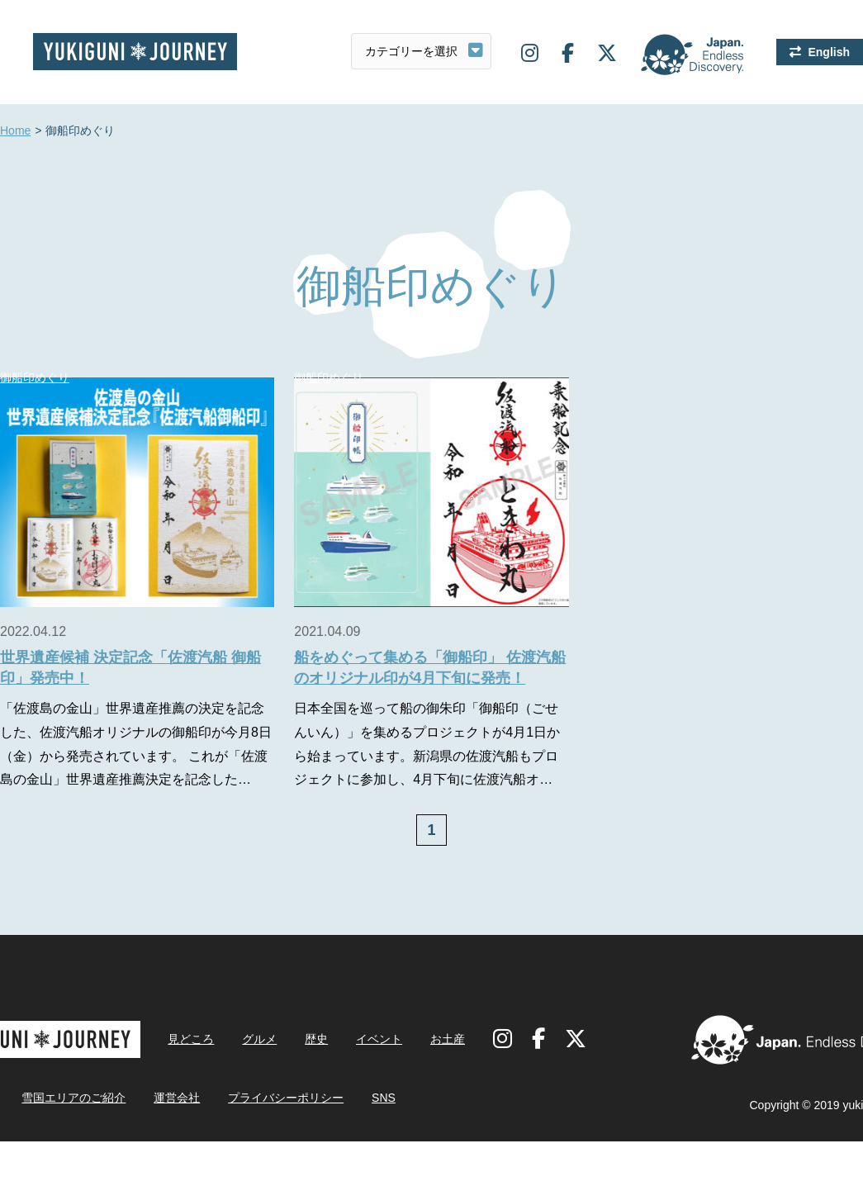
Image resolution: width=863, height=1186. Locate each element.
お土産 (447, 1039)
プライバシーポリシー (286, 1097)
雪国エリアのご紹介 (73, 1097)
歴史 (316, 1039)
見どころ (191, 1039)
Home (15, 131)
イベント (379, 1039)
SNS (384, 1097)
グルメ (259, 1039)
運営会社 (177, 1097)
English (829, 52)
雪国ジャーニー (135, 51)
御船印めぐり (328, 377)
